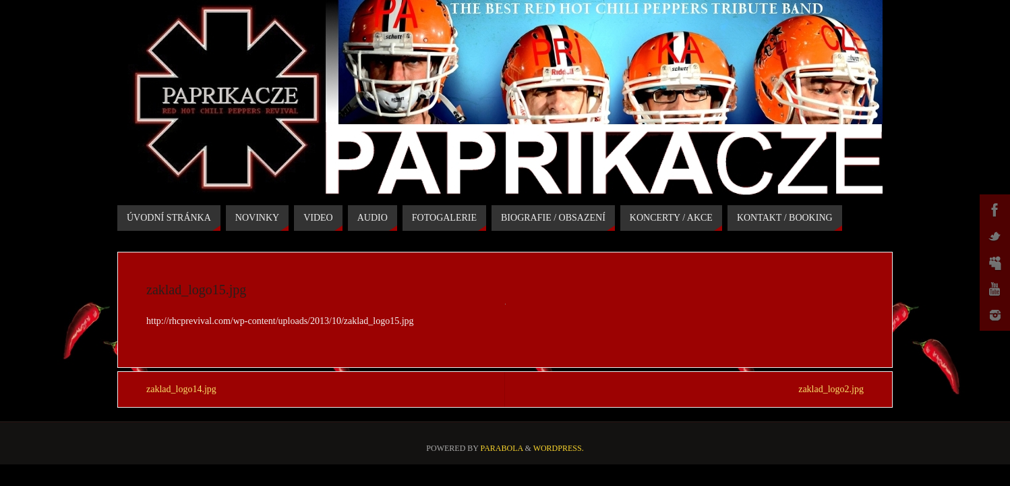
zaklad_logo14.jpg (181, 389)
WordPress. (558, 448)
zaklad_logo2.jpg (831, 389)
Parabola (502, 448)
